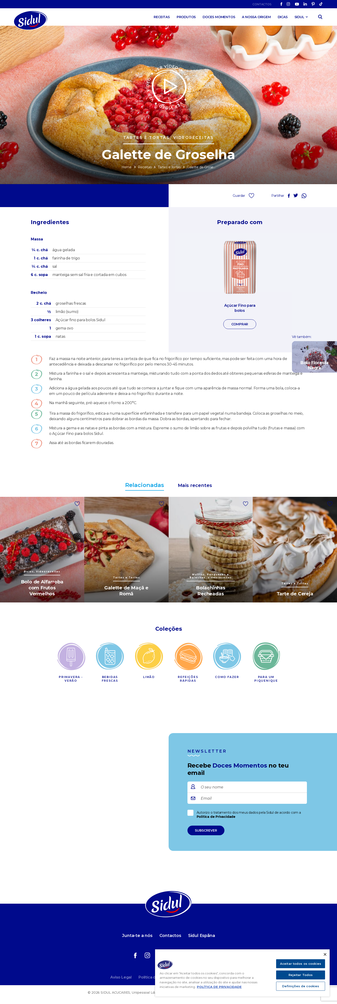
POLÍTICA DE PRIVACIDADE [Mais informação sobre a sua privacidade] (219, 987)
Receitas (162, 17)
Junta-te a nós (137, 935)
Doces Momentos (219, 17)
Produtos (186, 17)
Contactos (261, 4)
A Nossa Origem (256, 17)
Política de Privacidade (216, 817)
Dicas (283, 17)
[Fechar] (325, 954)
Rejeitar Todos (301, 975)
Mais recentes (195, 485)
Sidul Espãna (201, 935)
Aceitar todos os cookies (300, 963)
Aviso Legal (121, 977)
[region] (242, 973)
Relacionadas (144, 485)
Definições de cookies (300, 986)
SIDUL (299, 17)
